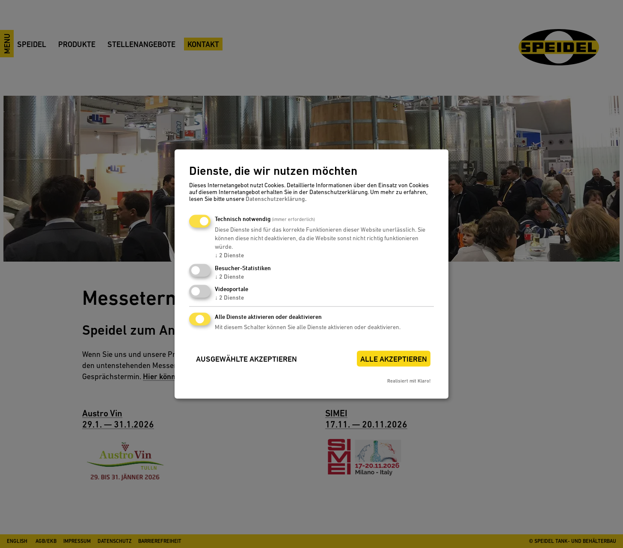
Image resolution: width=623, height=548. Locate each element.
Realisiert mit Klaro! (408, 381)
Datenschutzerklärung (275, 198)
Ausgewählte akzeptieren (246, 359)
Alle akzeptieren (393, 359)
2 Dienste (229, 255)
